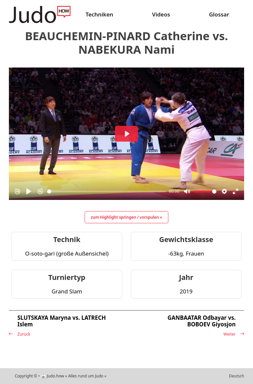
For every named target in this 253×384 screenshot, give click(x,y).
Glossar (219, 14)
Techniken (99, 14)
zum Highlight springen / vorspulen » (126, 217)
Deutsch (236, 376)
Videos (161, 14)
